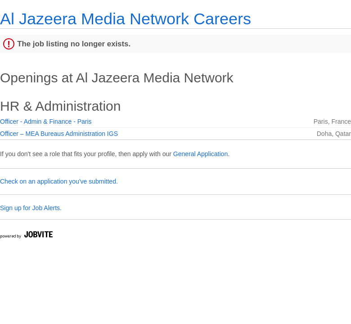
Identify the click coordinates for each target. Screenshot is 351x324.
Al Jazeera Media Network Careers (125, 18)
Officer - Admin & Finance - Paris (46, 121)
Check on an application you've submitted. (59, 181)
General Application (200, 154)
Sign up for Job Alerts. (31, 208)
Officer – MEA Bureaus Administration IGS (59, 133)
